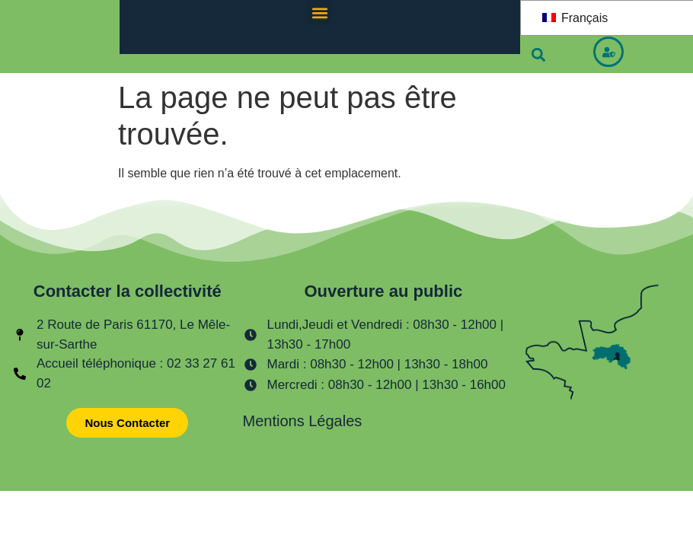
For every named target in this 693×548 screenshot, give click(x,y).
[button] (319, 12)
